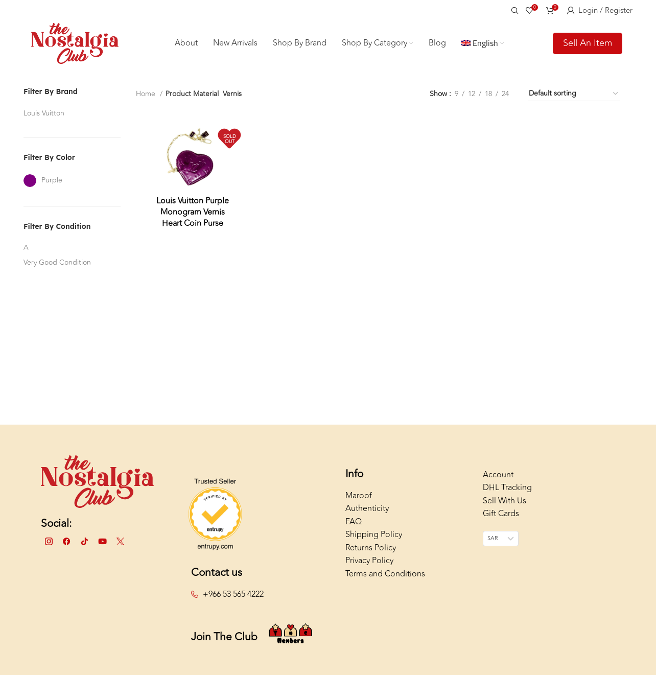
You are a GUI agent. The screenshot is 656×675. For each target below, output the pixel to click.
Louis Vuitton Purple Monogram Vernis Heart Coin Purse (192, 212)
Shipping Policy (373, 534)
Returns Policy (370, 548)
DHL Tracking (507, 487)
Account (498, 475)
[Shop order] (574, 94)
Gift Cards (501, 513)
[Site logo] (75, 42)
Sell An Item (587, 43)
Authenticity (367, 508)
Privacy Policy (369, 560)
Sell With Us (504, 501)
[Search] (513, 10)
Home (146, 93)
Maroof (358, 496)
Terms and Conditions (385, 574)
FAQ (353, 522)
